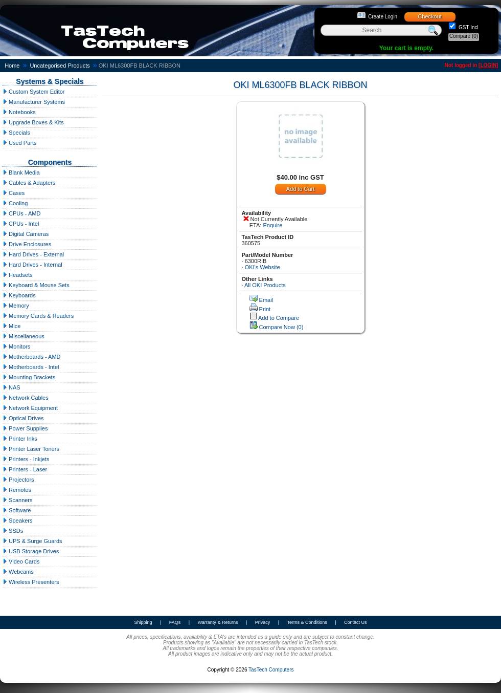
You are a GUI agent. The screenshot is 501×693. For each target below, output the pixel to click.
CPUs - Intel (21, 224)
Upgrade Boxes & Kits (33, 122)
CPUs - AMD (21, 213)
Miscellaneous (23, 336)
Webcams (18, 572)
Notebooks (19, 112)
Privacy (262, 622)
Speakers (18, 520)
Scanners (18, 500)
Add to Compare (278, 318)
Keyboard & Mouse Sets (36, 285)
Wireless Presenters (31, 582)
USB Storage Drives (31, 551)
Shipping (143, 622)
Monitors (16, 346)
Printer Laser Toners (31, 449)
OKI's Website (262, 267)
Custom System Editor (33, 92)
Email (266, 300)
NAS (11, 387)
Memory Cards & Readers (38, 316)
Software (17, 510)
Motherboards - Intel (31, 367)
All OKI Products (265, 285)
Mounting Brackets (29, 377)
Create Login (382, 16)
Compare (463, 36)
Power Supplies (25, 428)
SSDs (13, 531)
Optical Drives (23, 418)
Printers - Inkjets (26, 459)
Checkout (429, 16)
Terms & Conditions (307, 622)
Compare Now (281, 327)
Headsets (18, 275)
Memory (16, 305)
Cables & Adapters (29, 183)
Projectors (18, 480)
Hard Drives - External (33, 254)
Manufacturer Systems (34, 102)
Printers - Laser (25, 469)
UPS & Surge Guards (32, 541)
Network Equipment (30, 408)
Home (12, 65)
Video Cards (21, 561)
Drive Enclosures (27, 244)
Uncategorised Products (59, 65)
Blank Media (21, 172)
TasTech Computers (270, 670)
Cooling (15, 203)
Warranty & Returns (218, 622)
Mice (11, 326)
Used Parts (19, 143)
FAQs (175, 622)
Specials (16, 132)
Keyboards (19, 295)
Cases (14, 193)
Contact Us (355, 622)
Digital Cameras (26, 234)
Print (265, 309)
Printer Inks (20, 439)
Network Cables (26, 398)
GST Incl (468, 27)
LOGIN (488, 65)
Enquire (272, 225)
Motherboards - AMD (32, 357)
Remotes (17, 490)
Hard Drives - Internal (32, 265)
